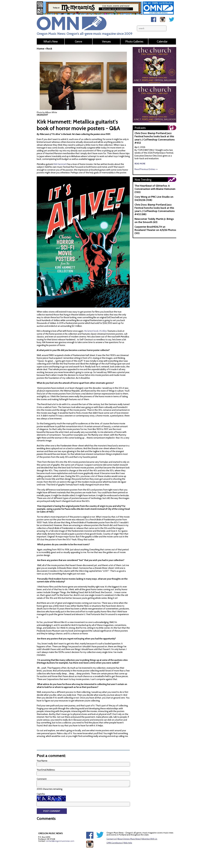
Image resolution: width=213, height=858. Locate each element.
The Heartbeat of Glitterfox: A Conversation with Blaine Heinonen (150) (155, 189)
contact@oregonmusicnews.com (60, 833)
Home (40, 48)
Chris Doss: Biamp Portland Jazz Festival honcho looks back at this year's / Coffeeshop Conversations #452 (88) (155, 209)
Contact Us (111, 830)
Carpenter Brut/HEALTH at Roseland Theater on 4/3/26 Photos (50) (155, 230)
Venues (106, 41)
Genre (78, 41)
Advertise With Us (149, 830)
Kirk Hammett (60, 164)
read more (140, 163)
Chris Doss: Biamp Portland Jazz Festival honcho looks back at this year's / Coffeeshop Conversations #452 (155, 138)
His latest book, (95, 323)
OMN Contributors (114, 834)
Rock (49, 48)
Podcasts (140, 128)
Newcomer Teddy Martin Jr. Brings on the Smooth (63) (154, 220)
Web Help (127, 834)
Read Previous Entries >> (146, 169)
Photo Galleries (134, 41)
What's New (50, 41)
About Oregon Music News (128, 830)
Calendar (162, 41)
